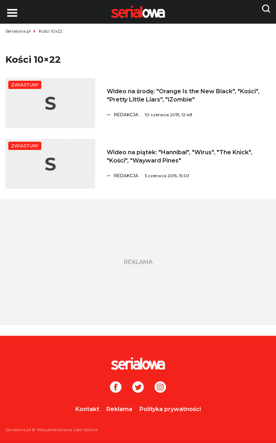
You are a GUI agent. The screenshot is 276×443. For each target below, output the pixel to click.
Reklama (119, 409)
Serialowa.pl (18, 31)
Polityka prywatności (170, 409)
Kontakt (87, 409)
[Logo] (138, 363)
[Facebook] (116, 387)
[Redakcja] (192, 115)
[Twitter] (138, 387)
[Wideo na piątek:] (50, 164)
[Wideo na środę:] (50, 103)
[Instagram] (160, 387)
